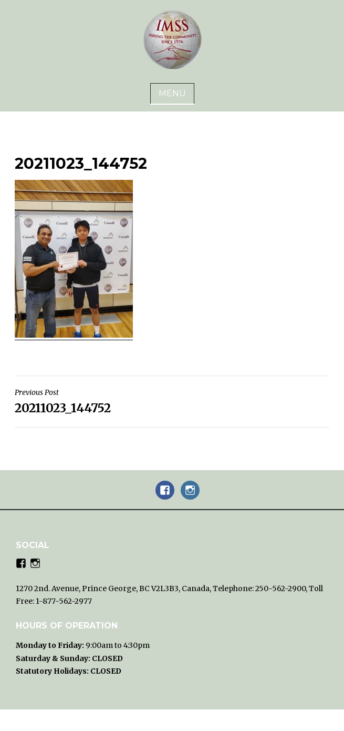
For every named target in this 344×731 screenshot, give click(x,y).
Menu (172, 93)
